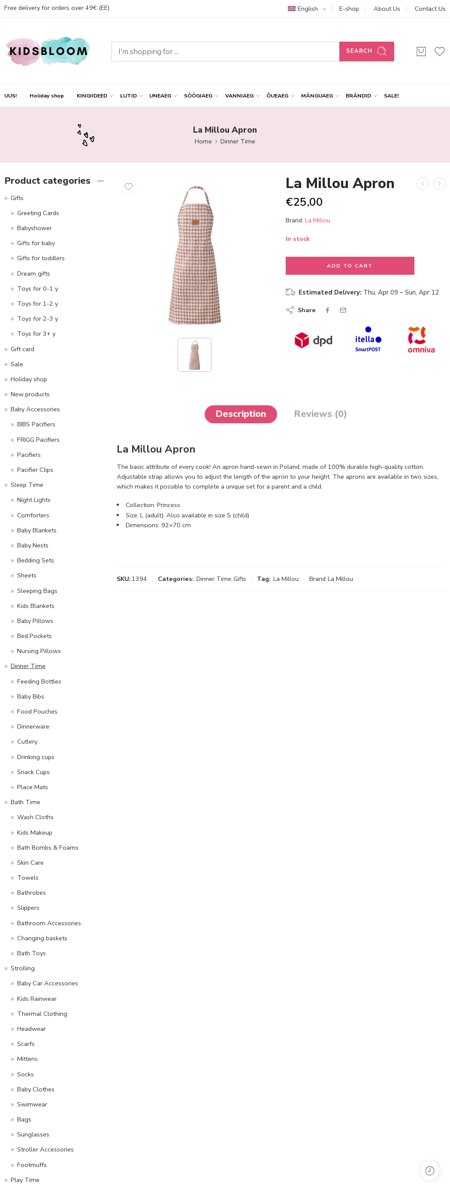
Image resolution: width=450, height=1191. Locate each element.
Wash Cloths (35, 817)
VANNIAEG (239, 95)
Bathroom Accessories (49, 923)
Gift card (22, 349)
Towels (28, 877)
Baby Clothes (35, 1089)
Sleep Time (27, 484)
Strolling (23, 968)
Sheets (26, 575)
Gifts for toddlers (41, 258)
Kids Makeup (34, 832)
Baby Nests (32, 545)
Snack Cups (33, 772)
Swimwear (32, 1104)
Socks (25, 1074)
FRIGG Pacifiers (38, 439)
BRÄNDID (358, 95)
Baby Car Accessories (47, 983)
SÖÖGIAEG (198, 95)
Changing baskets (42, 938)
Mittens (27, 1058)
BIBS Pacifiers (36, 424)
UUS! (10, 95)
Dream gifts (33, 273)
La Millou (317, 220)
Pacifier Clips (35, 469)
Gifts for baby (36, 243)
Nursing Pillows (39, 651)
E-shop (349, 8)
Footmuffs (32, 1165)
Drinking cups (35, 757)
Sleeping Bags (37, 590)
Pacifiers (29, 454)
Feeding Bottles (39, 681)
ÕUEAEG (277, 95)
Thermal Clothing (42, 1013)
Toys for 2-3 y (37, 318)
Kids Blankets (35, 606)
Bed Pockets (34, 636)
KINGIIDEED (92, 95)
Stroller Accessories (45, 1149)
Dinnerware (33, 726)
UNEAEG (160, 95)
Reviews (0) (320, 413)
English (303, 8)
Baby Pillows (35, 621)
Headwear (31, 1028)
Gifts (239, 578)
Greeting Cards (38, 213)
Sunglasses (33, 1134)
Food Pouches (37, 711)
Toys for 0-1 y (37, 288)
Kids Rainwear (37, 998)
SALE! (391, 95)
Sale (17, 364)
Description (240, 413)
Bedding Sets (35, 560)
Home (203, 141)
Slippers (28, 907)
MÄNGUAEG (317, 95)
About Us (387, 8)
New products (30, 394)
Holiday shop (47, 95)
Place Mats (32, 787)
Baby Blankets (37, 530)
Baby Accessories (35, 409)
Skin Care (30, 862)
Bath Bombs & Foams (48, 847)
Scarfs (26, 1043)
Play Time (25, 1180)
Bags (24, 1119)
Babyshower (34, 228)
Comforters (33, 515)
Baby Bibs (30, 696)
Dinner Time (237, 141)
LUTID (128, 95)
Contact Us (430, 8)
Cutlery (27, 741)
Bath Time (25, 802)
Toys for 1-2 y (37, 303)
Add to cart (350, 265)
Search (366, 51)
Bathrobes (31, 892)
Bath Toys (31, 953)
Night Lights (34, 499)
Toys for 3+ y (36, 333)
